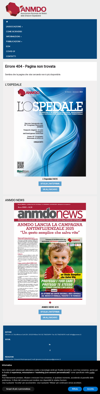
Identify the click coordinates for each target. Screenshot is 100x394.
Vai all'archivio (50, 189)
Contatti (11, 56)
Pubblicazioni (14, 41)
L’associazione (14, 26)
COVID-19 (10, 51)
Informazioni (14, 36)
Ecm (8, 46)
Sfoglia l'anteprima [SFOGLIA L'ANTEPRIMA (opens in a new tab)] (50, 184)
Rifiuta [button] (75, 389)
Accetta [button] (90, 389)
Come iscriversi (14, 31)
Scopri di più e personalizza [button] (18, 389)
